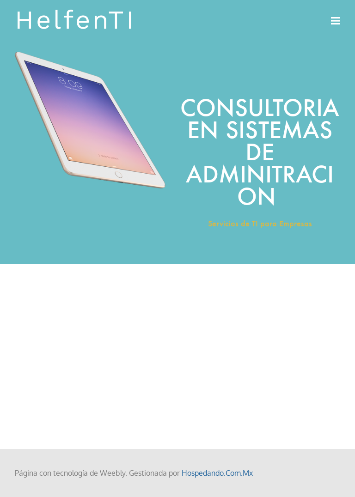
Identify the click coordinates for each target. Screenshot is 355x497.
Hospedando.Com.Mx (217, 473)
